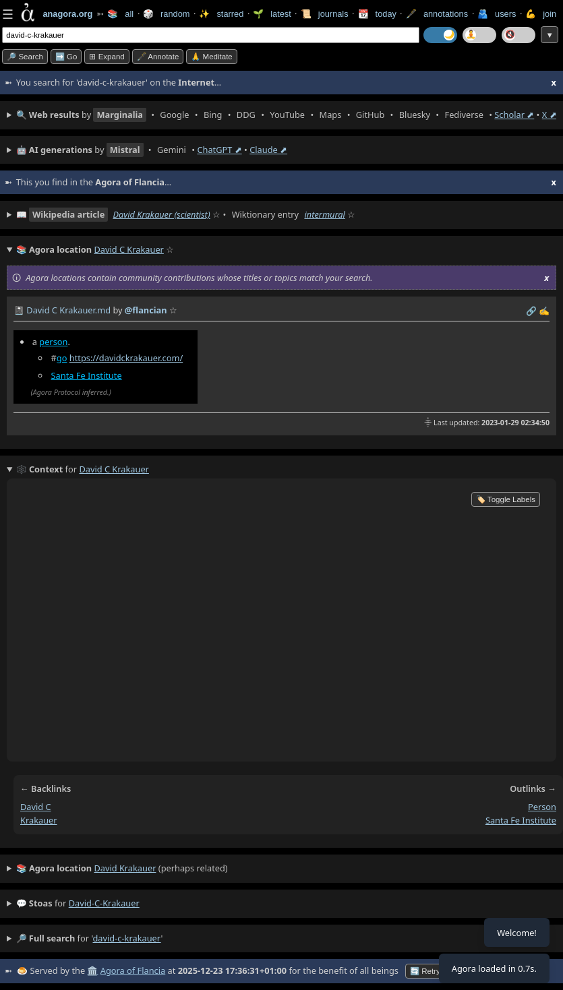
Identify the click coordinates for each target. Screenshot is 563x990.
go (62, 358)
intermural (324, 214)
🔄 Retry (425, 971)
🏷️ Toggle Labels (505, 499)
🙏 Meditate (211, 57)
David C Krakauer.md (68, 310)
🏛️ (92, 970)
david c (35, 807)
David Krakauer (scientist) (161, 214)
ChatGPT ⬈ (219, 150)
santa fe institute (520, 820)
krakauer (38, 820)
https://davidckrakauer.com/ (126, 358)
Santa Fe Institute (86, 375)
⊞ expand (106, 57)
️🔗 (531, 311)
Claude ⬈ (268, 150)
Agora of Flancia (132, 970)
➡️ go (66, 57)
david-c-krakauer (104, 903)
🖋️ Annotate (158, 57)
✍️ (544, 311)
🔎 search (25, 57)
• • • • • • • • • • (286, 115)
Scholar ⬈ (514, 115)
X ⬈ (549, 115)
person (53, 342)
